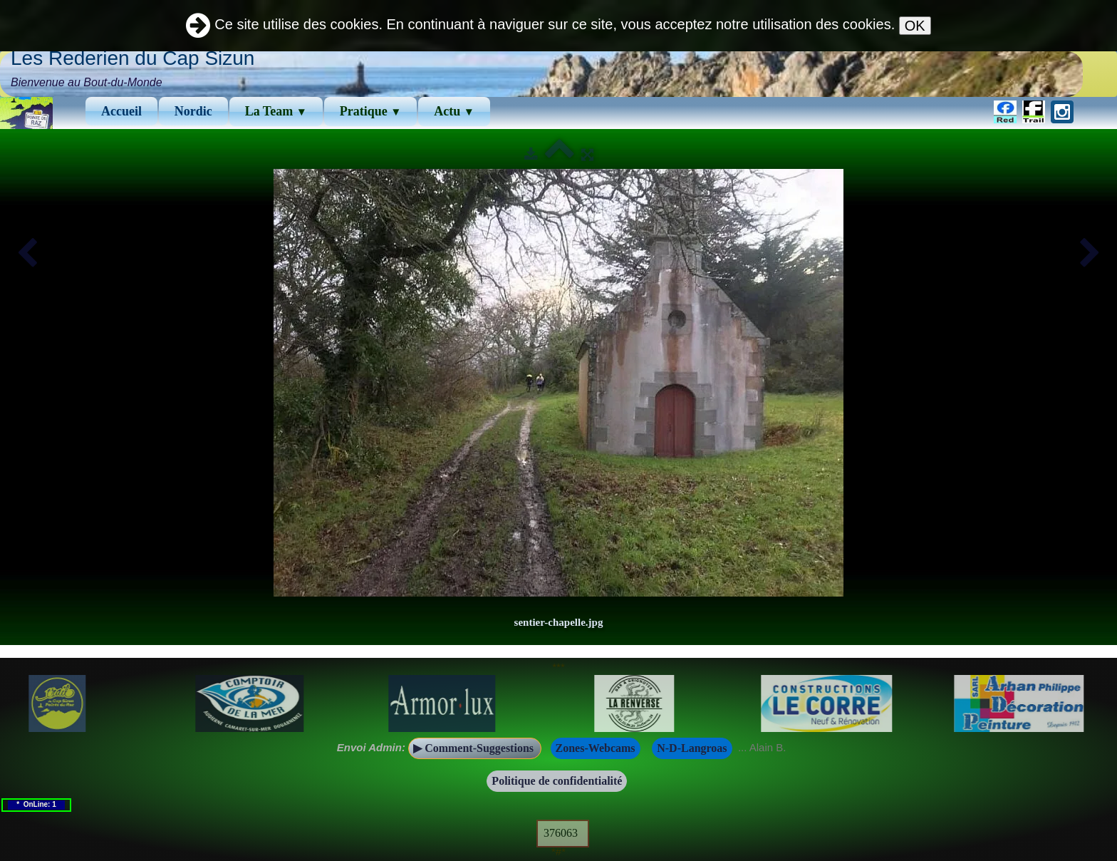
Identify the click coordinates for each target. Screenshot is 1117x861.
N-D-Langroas (692, 748)
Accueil (121, 111)
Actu (454, 111)
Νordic (193, 111)
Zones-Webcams (595, 748)
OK (915, 25)
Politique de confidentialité (557, 781)
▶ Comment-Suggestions (474, 748)
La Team (276, 111)
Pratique (371, 111)
